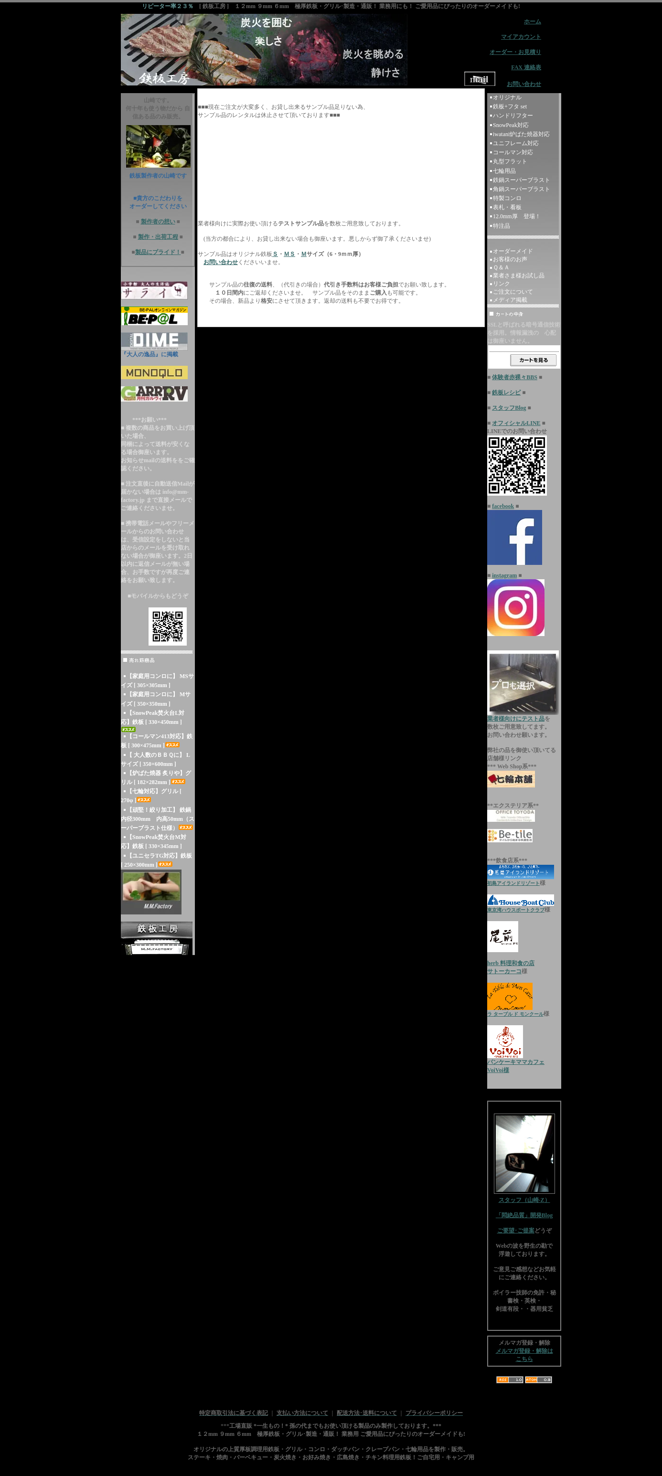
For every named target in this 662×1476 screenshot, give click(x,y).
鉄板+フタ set (510, 106)
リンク (501, 283)
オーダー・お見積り (515, 52)
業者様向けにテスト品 (516, 718)
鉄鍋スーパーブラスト (521, 180)
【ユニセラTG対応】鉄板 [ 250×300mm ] (156, 860)
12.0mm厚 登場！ (517, 216)
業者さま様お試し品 (519, 275)
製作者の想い (158, 221)
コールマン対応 (513, 152)
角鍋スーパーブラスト (521, 189)
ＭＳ (289, 254)
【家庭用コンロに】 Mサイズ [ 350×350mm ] (156, 699)
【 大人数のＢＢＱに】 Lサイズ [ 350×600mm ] (155, 759)
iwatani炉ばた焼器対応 (521, 134)
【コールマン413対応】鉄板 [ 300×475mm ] (156, 741)
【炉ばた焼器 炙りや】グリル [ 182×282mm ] (156, 778)
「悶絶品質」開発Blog (524, 1215)
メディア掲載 (510, 300)
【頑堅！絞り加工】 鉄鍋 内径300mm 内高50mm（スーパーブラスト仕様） (157, 819)
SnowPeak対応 (511, 125)
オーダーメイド (513, 251)
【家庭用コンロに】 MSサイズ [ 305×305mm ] (157, 681)
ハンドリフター (513, 115)
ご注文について (513, 291)
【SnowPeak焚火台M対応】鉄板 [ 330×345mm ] (153, 841)
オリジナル (507, 97)
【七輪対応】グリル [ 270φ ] (151, 796)
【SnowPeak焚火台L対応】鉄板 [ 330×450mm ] (152, 721)
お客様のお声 (510, 259)
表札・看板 (507, 207)
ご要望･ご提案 (515, 1230)
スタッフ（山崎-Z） (524, 1197)
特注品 (501, 226)
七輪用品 (504, 171)
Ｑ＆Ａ (501, 267)
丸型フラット (510, 161)
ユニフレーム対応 (516, 143)
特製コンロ (507, 198)
